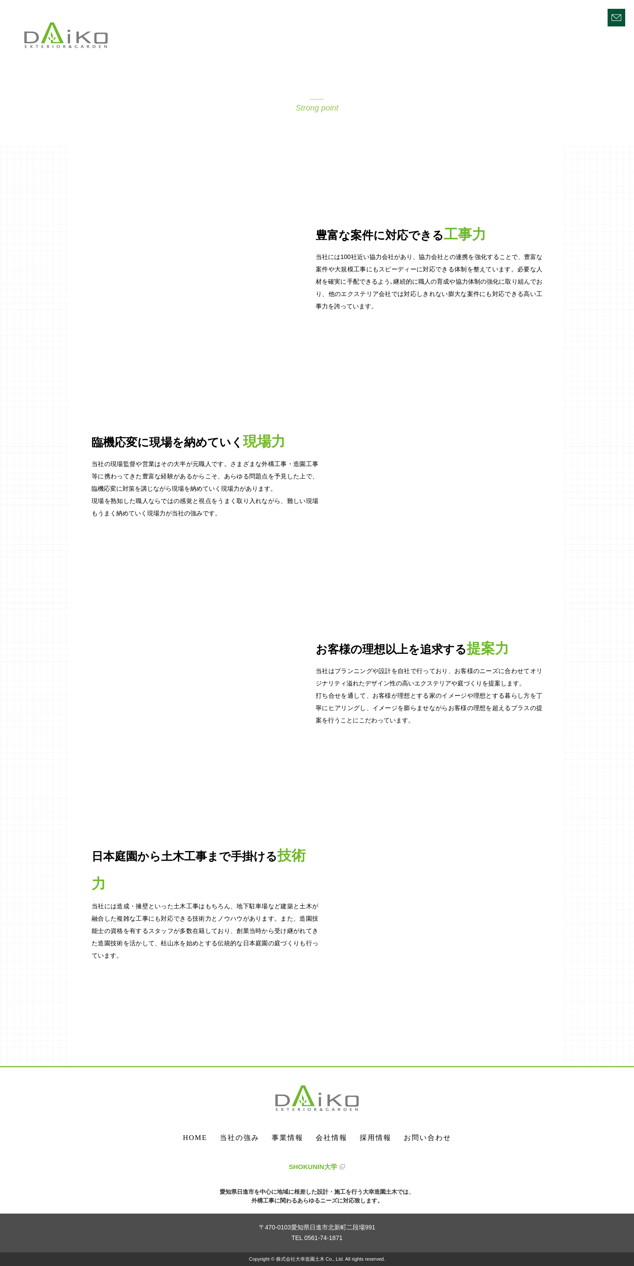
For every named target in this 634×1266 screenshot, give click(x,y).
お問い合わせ (427, 1137)
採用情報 (585, 16)
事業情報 (497, 16)
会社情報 (541, 16)
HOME (405, 16)
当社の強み (449, 16)
